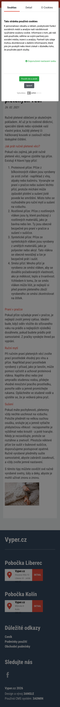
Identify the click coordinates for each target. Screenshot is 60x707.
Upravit (29, 85)
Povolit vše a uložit (29, 79)
